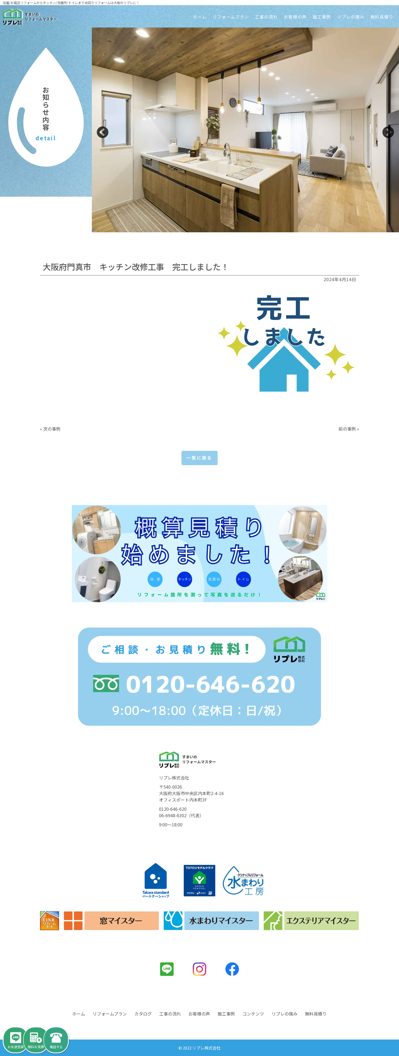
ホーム (200, 16)
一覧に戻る (199, 458)
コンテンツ (253, 1013)
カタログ (143, 1013)
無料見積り (381, 16)
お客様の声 (295, 16)
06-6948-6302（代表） (181, 815)
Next (388, 132)
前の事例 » (349, 428)
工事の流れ (266, 16)
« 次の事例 (50, 428)
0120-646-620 (173, 809)
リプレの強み (350, 16)
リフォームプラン (230, 16)
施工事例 (322, 16)
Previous (102, 132)
